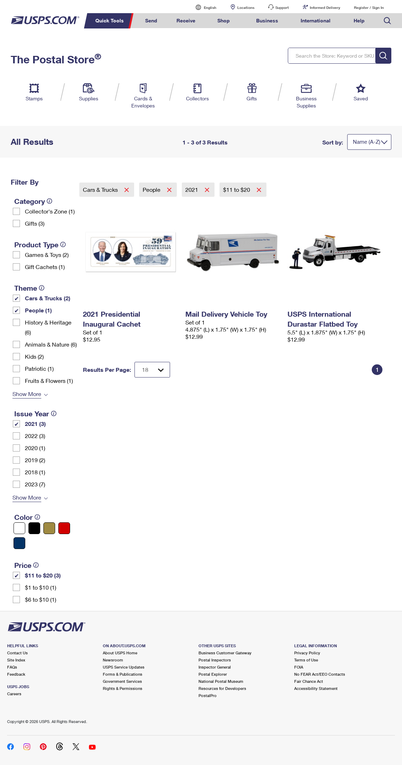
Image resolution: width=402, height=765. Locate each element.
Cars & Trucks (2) (47, 298)
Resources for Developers (222, 688)
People (152, 189)
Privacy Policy (307, 652)
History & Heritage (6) (48, 327)
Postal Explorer (213, 674)
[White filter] (19, 528)
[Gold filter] (49, 528)
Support (282, 7)
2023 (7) (35, 484)
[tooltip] (49, 201)
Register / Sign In (369, 7)
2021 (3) (35, 423)
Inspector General (215, 667)
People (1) (38, 310)
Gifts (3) (34, 223)
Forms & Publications (122, 674)
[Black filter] (34, 528)
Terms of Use (306, 660)
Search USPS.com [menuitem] (387, 20)
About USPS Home (120, 652)
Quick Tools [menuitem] (109, 20)
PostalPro (208, 695)
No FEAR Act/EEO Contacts (319, 674)
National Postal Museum (221, 681)
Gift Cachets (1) (45, 266)
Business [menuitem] (267, 20)
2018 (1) (35, 472)
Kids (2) (34, 356)
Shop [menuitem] (223, 20)
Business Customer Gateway (225, 652)
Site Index (16, 660)
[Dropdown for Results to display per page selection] (152, 370)
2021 (192, 189)
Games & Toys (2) (47, 254)
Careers (14, 693)
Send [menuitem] (151, 20)
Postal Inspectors (215, 660)
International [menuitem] (315, 20)
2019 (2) (35, 460)
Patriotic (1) (39, 368)
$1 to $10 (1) (40, 587)
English (202, 7)
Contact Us (17, 652)
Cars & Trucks (101, 189)
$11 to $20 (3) (43, 575)
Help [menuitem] (359, 20)
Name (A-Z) (366, 141)
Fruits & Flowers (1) (49, 380)
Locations (245, 7)
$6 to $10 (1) (40, 599)
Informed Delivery (325, 7)
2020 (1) (35, 447)
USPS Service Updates (123, 667)
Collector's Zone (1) (50, 211)
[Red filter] (64, 528)
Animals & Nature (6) (51, 344)
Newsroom (113, 660)
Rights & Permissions (122, 688)
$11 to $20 (237, 189)
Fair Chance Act (308, 681)
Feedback (16, 674)
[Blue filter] (19, 543)
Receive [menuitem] (185, 20)
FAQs (12, 667)
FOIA (298, 667)
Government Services (122, 681)
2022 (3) (35, 435)
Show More (26, 393)
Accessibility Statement (316, 688)
